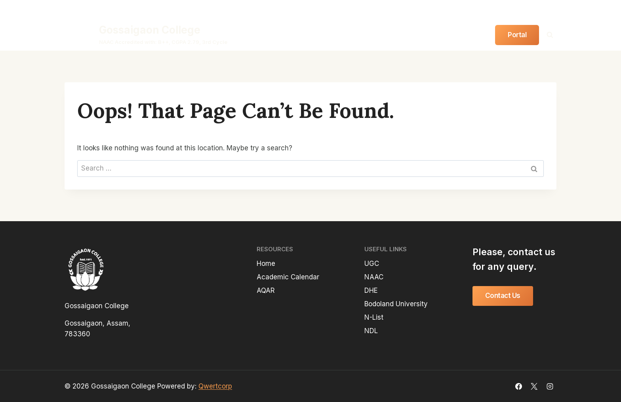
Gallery (432, 34)
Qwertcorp (215, 386)
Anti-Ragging (445, 9)
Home (252, 34)
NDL (371, 331)
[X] (534, 386)
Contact (466, 34)
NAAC (373, 277)
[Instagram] (549, 9)
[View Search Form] (549, 35)
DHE (371, 290)
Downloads (488, 9)
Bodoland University (396, 304)
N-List (373, 317)
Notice (402, 34)
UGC (371, 263)
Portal (517, 35)
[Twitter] (534, 9)
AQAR (266, 290)
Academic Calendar (288, 277)
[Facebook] (519, 9)
